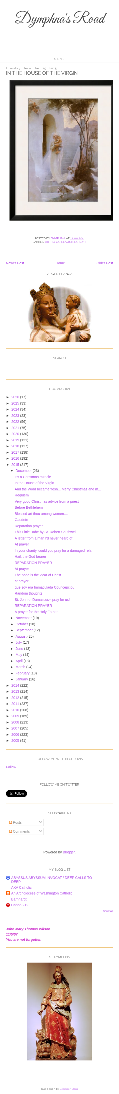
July (19, 642)
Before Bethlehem (29, 507)
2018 (15, 446)
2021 (15, 428)
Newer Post (15, 263)
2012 (15, 698)
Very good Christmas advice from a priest (47, 501)
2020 (15, 434)
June (20, 649)
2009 (15, 716)
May (19, 655)
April (20, 661)
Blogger (68, 852)
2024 (15, 409)
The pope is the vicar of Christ (38, 575)
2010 (15, 710)
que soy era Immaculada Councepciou (44, 587)
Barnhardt (18, 899)
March (21, 667)
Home (60, 263)
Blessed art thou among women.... (41, 514)
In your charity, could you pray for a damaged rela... (54, 551)
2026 (15, 397)
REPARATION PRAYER (33, 563)
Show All (108, 911)
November (24, 618)
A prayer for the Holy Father (36, 612)
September (25, 630)
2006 (15, 735)
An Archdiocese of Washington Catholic (41, 893)
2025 (15, 403)
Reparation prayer (29, 526)
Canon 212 (19, 905)
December (24, 471)
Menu (59, 59)
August (21, 636)
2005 (15, 741)
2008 (15, 722)
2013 (15, 691)
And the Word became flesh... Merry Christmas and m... (58, 489)
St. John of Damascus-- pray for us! (42, 600)
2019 (15, 440)
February (23, 673)
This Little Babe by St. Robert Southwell (45, 532)
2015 (15, 465)
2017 (15, 452)
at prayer (21, 581)
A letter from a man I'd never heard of (43, 538)
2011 (15, 704)
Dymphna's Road (59, 19)
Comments (19, 831)
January (22, 679)
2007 (15, 728)
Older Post (104, 263)
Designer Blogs (69, 1088)
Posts (15, 822)
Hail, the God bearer (30, 557)
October (22, 624)
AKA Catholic (21, 887)
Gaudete (21, 520)
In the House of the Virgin (34, 483)
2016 (15, 458)
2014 (15, 685)
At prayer (22, 544)
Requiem (22, 495)
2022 (15, 422)
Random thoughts (28, 593)
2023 (15, 416)
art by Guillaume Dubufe (65, 242)
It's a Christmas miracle (33, 477)
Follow (11, 767)
